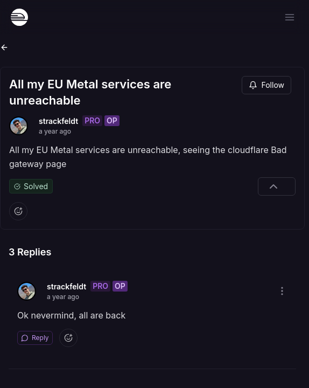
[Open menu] (289, 17)
